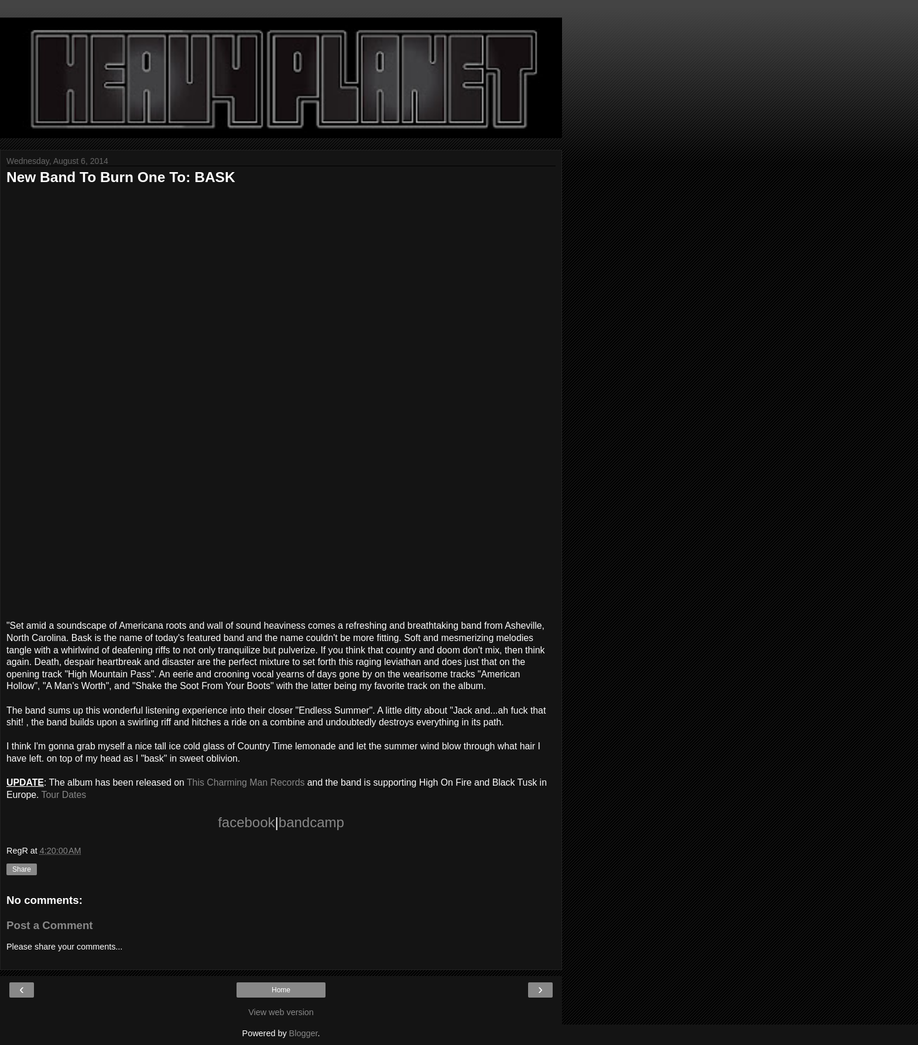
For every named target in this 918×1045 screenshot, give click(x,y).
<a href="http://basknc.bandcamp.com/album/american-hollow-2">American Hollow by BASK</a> (211, 400)
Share (21, 869)
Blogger (303, 1033)
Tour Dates (64, 795)
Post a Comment (49, 925)
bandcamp (311, 822)
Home (281, 990)
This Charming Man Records (245, 782)
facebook (246, 822)
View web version (281, 1012)
